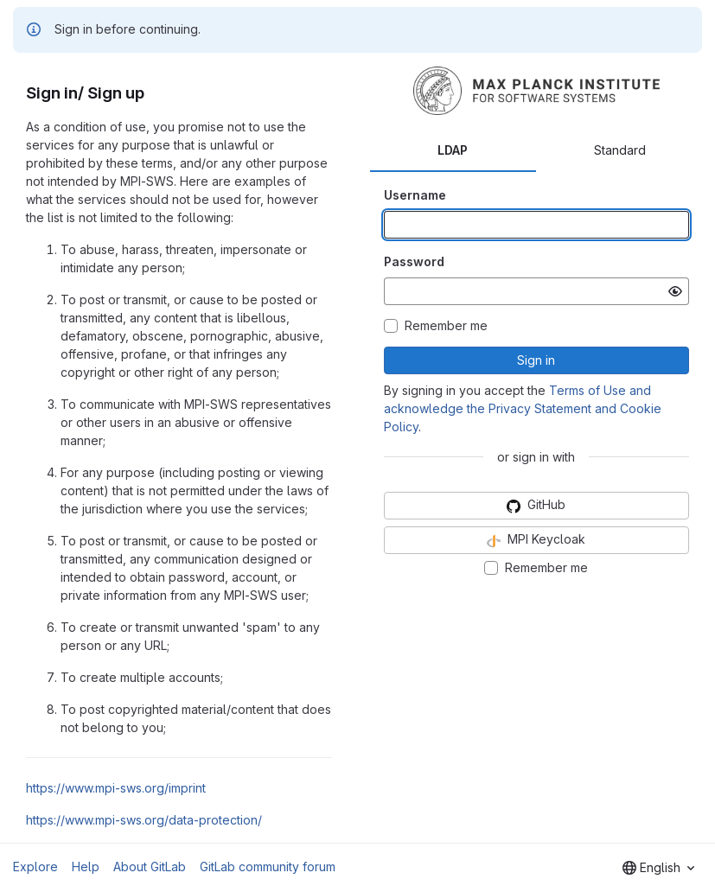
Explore (35, 866)
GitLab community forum (267, 866)
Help (85, 866)
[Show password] (675, 291)
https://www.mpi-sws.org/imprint (116, 787)
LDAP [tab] (452, 150)
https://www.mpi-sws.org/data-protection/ (144, 819)
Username (415, 195)
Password (414, 261)
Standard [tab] (620, 150)
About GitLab (149, 866)
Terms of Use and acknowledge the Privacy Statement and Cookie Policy (522, 408)
